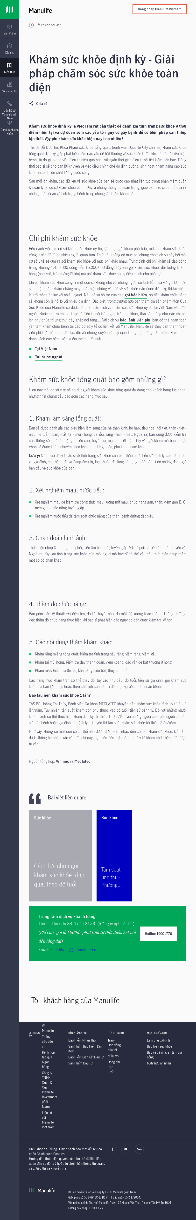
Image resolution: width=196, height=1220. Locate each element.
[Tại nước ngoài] (48, 357)
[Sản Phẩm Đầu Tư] (80, 1063)
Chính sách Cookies (50, 1154)
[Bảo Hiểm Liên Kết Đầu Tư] (86, 1057)
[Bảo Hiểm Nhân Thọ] (82, 1040)
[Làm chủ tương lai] (159, 1040)
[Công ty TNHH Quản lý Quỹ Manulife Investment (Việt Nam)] (49, 1089)
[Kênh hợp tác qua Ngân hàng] (48, 1059)
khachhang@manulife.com (74, 950)
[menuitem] (9, 29)
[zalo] (139, 1152)
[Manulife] (68, 9)
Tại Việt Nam (46, 348)
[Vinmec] (62, 761)
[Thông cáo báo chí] (47, 1041)
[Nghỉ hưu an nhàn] (159, 1063)
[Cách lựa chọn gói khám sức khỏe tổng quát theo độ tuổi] (60, 855)
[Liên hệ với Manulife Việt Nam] (48, 1119)
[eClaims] (113, 1056)
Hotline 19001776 (158, 933)
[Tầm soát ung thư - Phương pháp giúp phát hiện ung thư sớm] (114, 855)
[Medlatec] (82, 761)
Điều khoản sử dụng (43, 1149)
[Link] (9, 9)
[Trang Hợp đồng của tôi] (114, 1045)
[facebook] (112, 1152)
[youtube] (126, 1152)
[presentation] (9, 29)
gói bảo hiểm (136, 295)
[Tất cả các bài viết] (45, 25)
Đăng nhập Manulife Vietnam (160, 9)
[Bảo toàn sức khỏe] (159, 1046)
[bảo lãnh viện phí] (135, 320)
